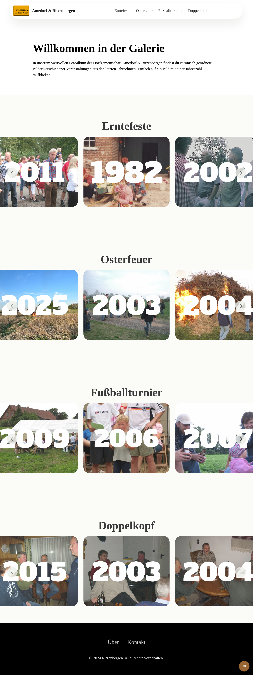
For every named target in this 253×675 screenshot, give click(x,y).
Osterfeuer (144, 10)
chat (244, 666)
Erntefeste (122, 10)
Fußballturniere (170, 10)
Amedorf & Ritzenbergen (53, 11)
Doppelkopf (197, 10)
